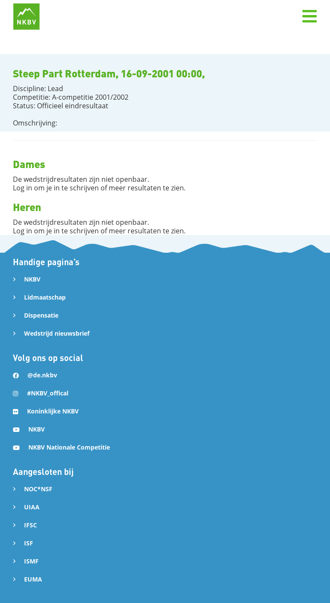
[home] (26, 16)
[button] (309, 16)
